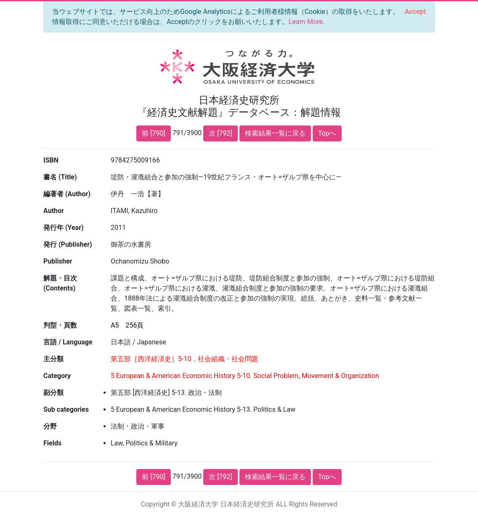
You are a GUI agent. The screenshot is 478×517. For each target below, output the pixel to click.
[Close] (415, 12)
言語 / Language (68, 342)
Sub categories (66, 409)
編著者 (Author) (66, 194)
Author (53, 211)
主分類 (53, 359)
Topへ (327, 133)
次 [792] (220, 133)
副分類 (53, 393)
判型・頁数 (60, 325)
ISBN (50, 160)
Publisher (57, 261)
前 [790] (153, 133)
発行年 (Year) (63, 228)
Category (57, 376)
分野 (50, 426)
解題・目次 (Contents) (60, 283)
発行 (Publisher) (67, 244)
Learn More (306, 22)
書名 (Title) (60, 177)
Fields (52, 443)
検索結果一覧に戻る (275, 133)
